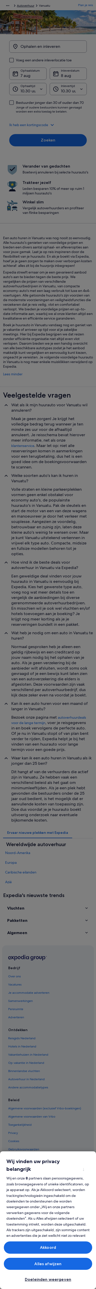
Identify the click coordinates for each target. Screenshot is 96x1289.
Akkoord (48, 1247)
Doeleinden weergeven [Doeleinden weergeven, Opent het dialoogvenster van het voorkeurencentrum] (48, 1279)
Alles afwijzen (47, 1263)
